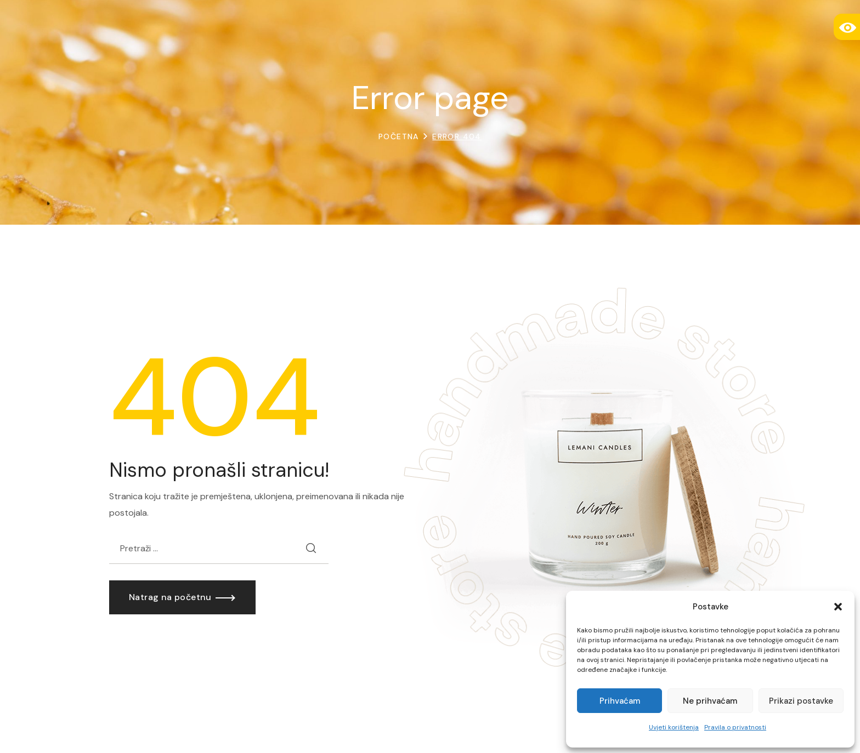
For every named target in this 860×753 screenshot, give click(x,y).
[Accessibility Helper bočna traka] (847, 27)
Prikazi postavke (801, 700)
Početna (398, 136)
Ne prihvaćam (710, 700)
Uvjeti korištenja (674, 727)
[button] (838, 606)
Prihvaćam (619, 700)
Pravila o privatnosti (735, 727)
